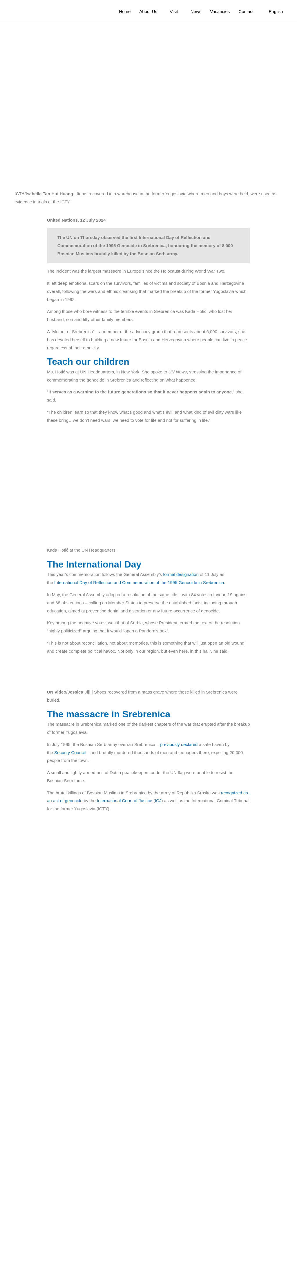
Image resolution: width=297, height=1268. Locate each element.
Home (118, 11)
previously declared (176, 817)
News (193, 11)
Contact (244, 11)
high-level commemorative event (124, 906)
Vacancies (218, 11)
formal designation (182, 566)
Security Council (70, 825)
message (59, 1183)
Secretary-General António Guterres (114, 1183)
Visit (169, 11)
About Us (142, 11)
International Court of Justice (125, 874)
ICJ (159, 874)
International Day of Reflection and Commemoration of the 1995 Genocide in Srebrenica (139, 574)
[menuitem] (273, 11)
